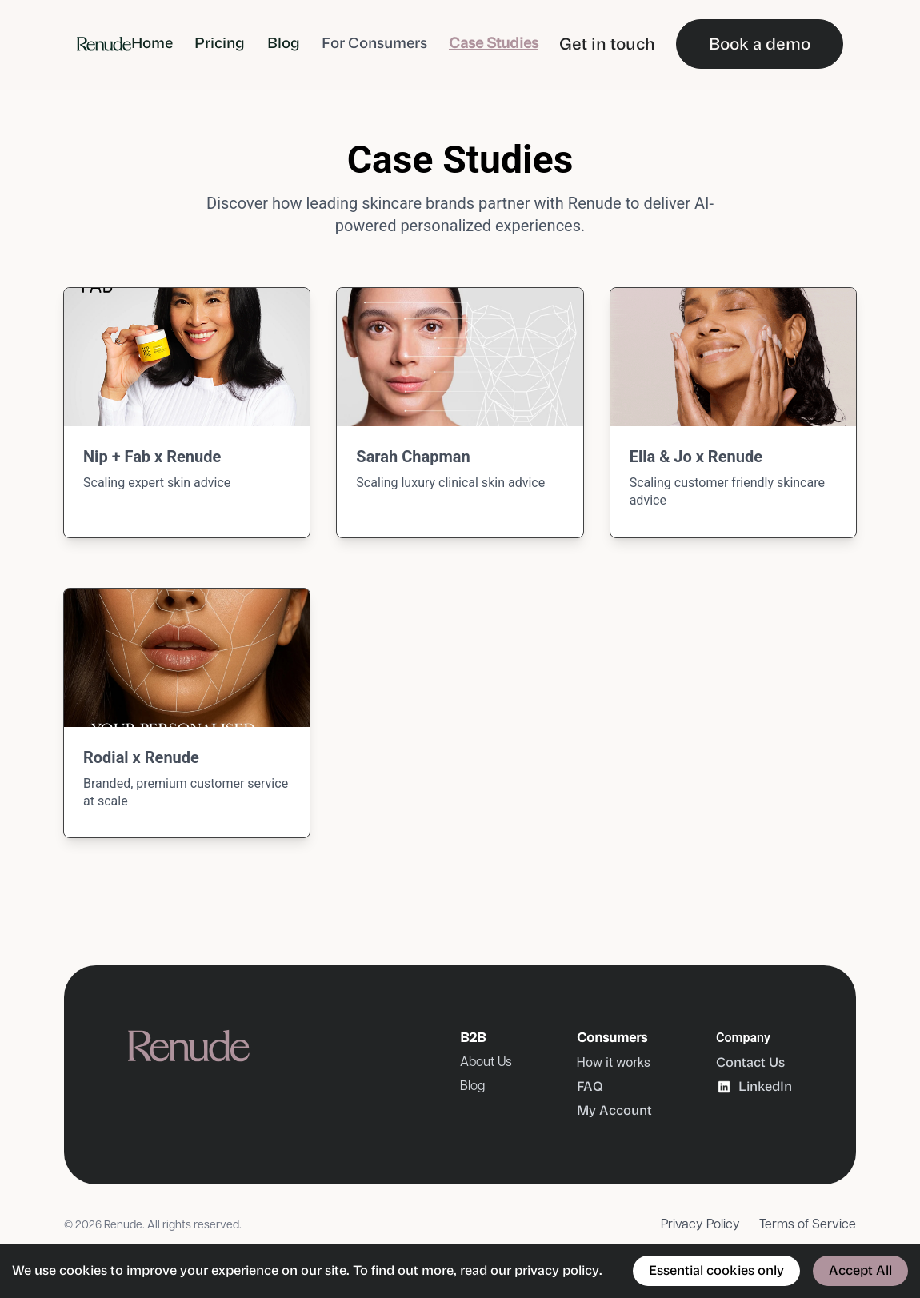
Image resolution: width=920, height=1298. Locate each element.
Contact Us (750, 1062)
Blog (283, 43)
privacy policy (556, 1270)
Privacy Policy (700, 1225)
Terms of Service (807, 1225)
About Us (486, 1062)
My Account (614, 1110)
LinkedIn (754, 1087)
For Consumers (374, 43)
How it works (614, 1062)
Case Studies (493, 43)
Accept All (860, 1270)
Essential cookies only (716, 1270)
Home (152, 43)
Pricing (219, 43)
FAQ (590, 1086)
